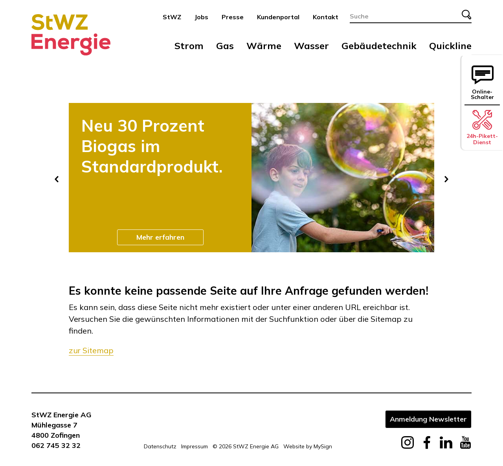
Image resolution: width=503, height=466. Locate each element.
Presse (233, 17)
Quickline (450, 45)
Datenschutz (160, 446)
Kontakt (325, 17)
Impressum (194, 446)
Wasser (311, 45)
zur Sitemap (91, 350)
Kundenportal (278, 17)
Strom (189, 45)
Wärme (263, 45)
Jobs (201, 17)
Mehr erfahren (160, 237)
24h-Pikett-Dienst (482, 127)
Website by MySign (307, 446)
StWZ (172, 17)
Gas (225, 45)
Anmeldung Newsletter (428, 419)
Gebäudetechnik (379, 45)
